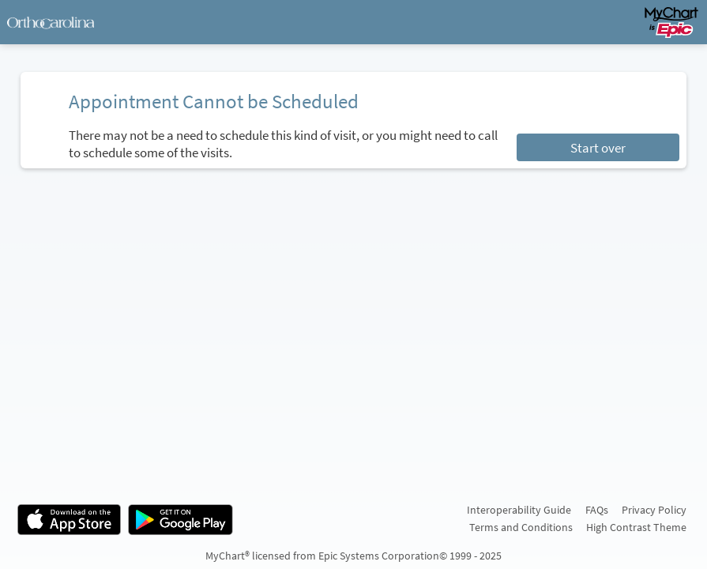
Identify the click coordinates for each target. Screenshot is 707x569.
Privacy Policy (654, 510)
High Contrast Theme (636, 527)
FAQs (596, 510)
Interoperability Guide (519, 510)
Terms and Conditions (521, 527)
